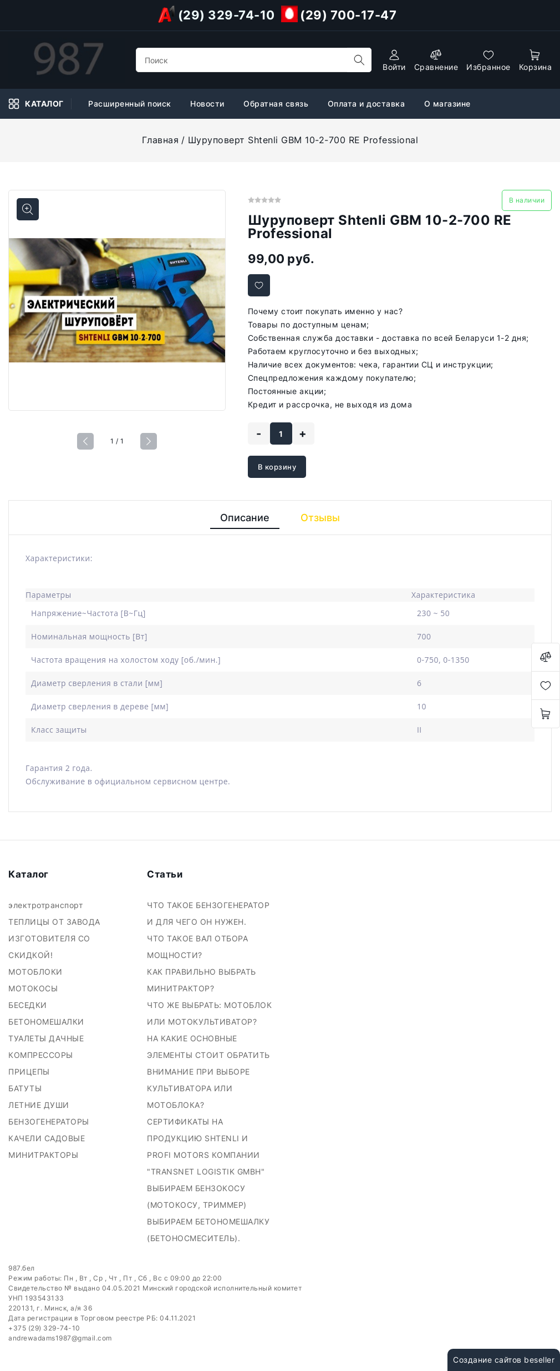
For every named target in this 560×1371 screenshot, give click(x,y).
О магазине (449, 103)
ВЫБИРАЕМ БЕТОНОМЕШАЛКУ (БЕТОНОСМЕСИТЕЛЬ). (208, 1230)
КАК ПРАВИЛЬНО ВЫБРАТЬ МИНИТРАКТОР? (201, 980)
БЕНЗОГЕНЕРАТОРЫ (49, 1121)
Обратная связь (277, 103)
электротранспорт (46, 905)
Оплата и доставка (368, 103)
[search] (359, 60)
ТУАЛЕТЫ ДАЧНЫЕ (47, 1038)
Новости (208, 103)
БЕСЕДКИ (28, 1005)
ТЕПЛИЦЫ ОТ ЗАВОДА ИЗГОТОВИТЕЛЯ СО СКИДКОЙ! (54, 938)
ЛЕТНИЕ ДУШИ (40, 1105)
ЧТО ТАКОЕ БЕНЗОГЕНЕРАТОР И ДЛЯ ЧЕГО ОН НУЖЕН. (208, 913)
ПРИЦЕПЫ (30, 1071)
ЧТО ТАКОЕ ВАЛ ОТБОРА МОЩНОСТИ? (197, 947)
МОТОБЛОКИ (38, 971)
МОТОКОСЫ (34, 988)
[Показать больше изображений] (28, 209)
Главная (160, 139)
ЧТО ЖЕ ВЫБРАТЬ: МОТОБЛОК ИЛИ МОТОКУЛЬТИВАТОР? (209, 1013)
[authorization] (394, 60)
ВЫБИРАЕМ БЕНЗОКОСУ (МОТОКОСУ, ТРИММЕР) (198, 1196)
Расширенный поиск (131, 103)
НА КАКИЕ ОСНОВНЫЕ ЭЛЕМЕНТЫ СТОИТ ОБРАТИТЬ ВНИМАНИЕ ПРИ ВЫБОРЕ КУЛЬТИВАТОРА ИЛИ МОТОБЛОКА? (208, 1072)
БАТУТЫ (26, 1088)
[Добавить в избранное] (259, 285)
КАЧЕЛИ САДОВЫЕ (48, 1138)
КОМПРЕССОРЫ (41, 1055)
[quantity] (281, 433)
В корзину (277, 466)
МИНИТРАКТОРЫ (44, 1155)
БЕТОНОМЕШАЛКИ (47, 1021)
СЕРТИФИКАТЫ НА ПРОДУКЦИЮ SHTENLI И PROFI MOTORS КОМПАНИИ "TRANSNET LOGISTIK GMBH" (207, 1146)
